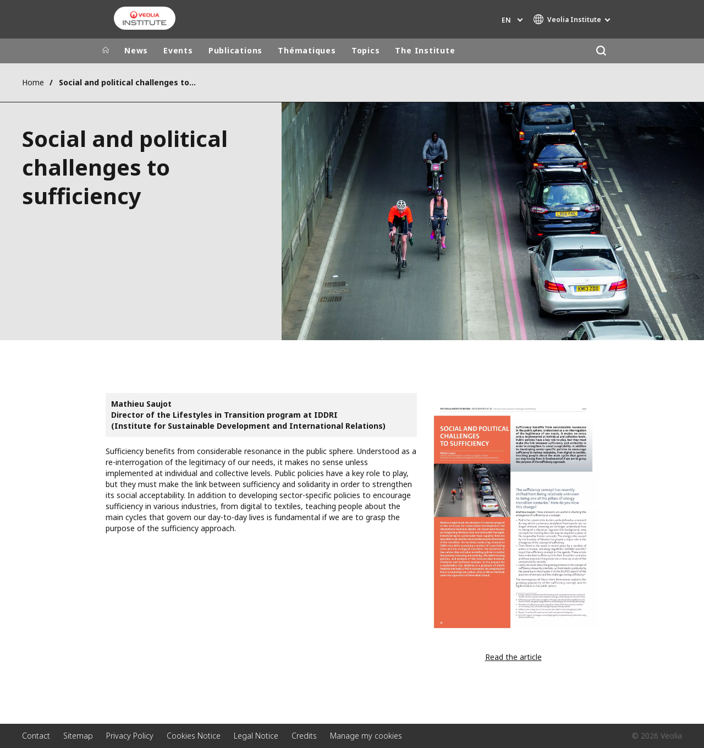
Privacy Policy (129, 735)
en (506, 20)
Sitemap (78, 735)
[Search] (600, 50)
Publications (235, 50)
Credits (304, 735)
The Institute (425, 50)
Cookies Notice (194, 735)
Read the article (513, 657)
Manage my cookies (366, 735)
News (136, 50)
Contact (36, 735)
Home (33, 82)
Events (178, 50)
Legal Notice (256, 735)
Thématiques (307, 50)
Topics (365, 50)
